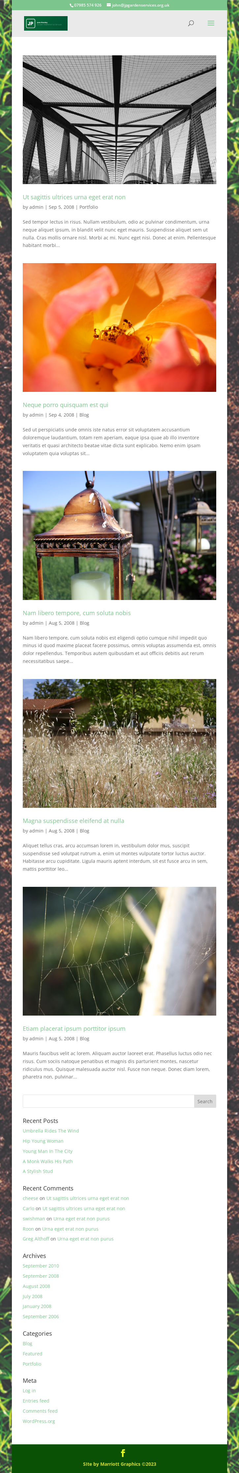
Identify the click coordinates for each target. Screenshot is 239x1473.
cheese (30, 1198)
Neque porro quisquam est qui (65, 405)
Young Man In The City (48, 1151)
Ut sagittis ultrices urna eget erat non (74, 197)
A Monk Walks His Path (48, 1161)
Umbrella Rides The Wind (51, 1131)
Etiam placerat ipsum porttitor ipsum (74, 1028)
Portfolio (88, 207)
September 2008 (41, 1276)
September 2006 (41, 1316)
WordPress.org (39, 1421)
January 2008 (37, 1306)
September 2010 (41, 1266)
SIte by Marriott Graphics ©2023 (119, 1464)
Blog (84, 415)
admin (36, 207)
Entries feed (36, 1401)
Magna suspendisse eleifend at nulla (73, 821)
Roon (28, 1229)
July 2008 (33, 1296)
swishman (34, 1218)
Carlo (28, 1208)
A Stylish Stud (38, 1171)
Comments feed (40, 1411)
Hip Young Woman (43, 1141)
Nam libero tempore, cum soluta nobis (77, 613)
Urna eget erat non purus (81, 1218)
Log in (29, 1390)
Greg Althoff (36, 1239)
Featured (33, 1353)
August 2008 (36, 1286)
